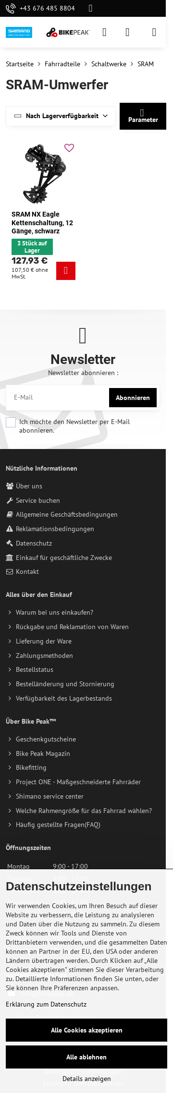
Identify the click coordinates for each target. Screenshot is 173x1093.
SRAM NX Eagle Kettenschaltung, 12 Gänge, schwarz (42, 222)
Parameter (143, 115)
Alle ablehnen (86, 1057)
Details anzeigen (86, 1078)
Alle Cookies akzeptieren (87, 1030)
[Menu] (154, 32)
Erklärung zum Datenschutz (46, 1004)
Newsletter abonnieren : (83, 372)
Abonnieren (133, 397)
